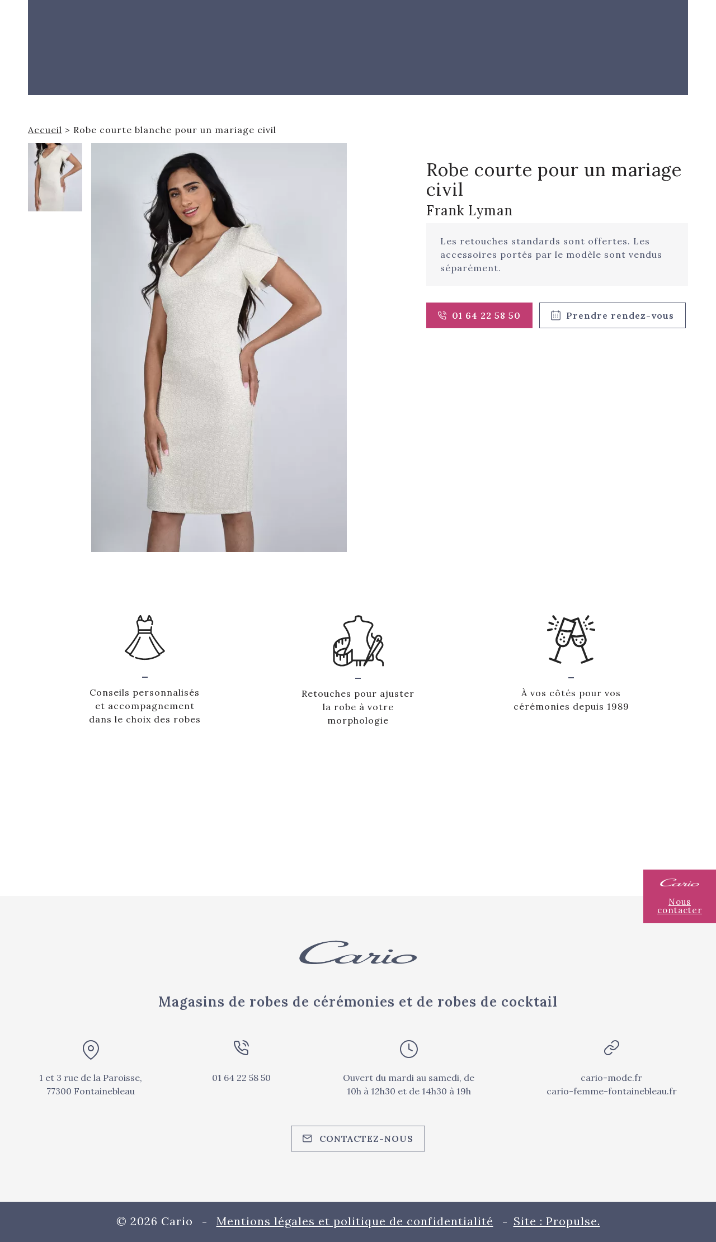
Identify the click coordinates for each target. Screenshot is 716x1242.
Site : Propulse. (557, 1221)
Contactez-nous (358, 1138)
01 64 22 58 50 (479, 315)
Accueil (45, 129)
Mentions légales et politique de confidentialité (354, 1221)
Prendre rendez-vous (612, 315)
